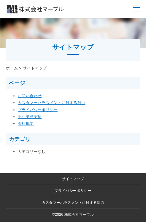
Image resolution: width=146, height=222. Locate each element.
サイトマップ (73, 179)
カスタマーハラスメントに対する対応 (51, 102)
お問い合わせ (30, 96)
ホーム (12, 68)
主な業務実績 (30, 116)
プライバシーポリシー (38, 110)
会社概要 (26, 123)
